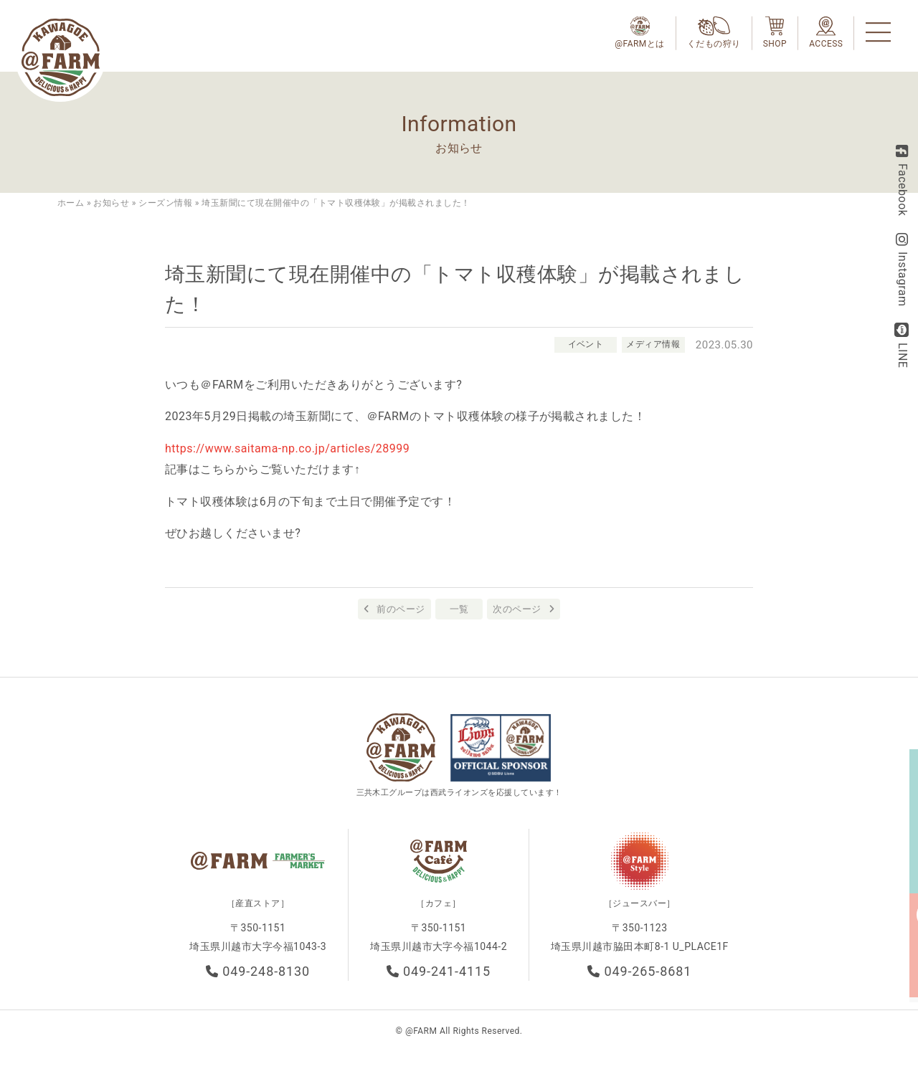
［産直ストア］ (258, 906)
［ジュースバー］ (640, 906)
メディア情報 (652, 344)
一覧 (459, 609)
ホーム (70, 203)
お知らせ (111, 203)
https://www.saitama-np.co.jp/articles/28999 (287, 448)
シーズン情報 (165, 203)
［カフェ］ (438, 906)
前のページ (401, 609)
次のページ (517, 609)
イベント (583, 344)
